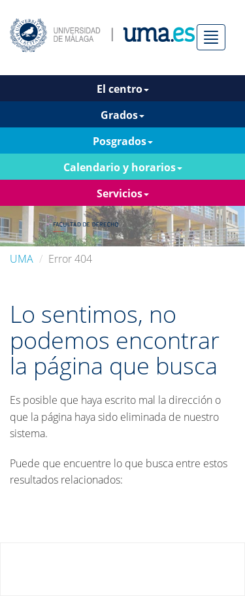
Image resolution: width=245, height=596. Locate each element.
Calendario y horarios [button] (122, 167)
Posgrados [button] (123, 141)
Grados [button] (122, 115)
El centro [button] (123, 89)
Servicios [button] (123, 193)
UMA (21, 259)
